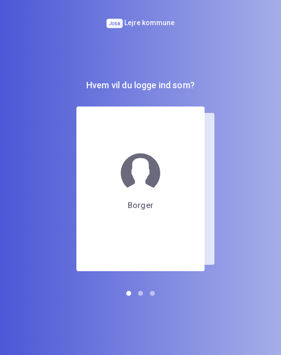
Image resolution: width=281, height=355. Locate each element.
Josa (114, 23)
